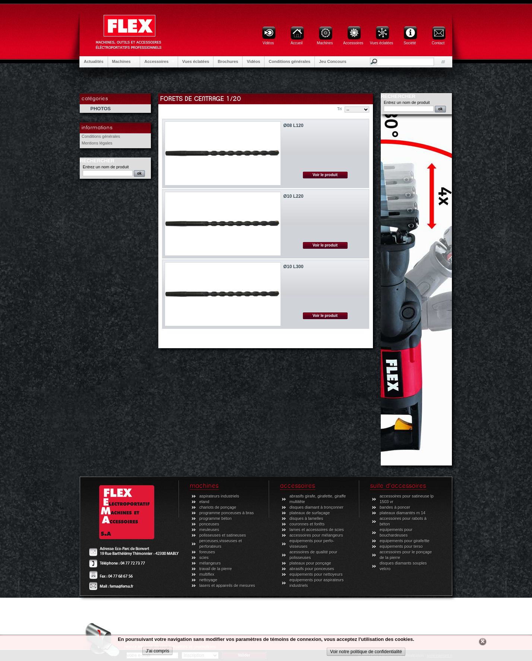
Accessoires (157, 61)
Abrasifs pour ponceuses (311, 568)
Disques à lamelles (306, 518)
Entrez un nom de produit (106, 167)
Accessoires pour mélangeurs (316, 535)
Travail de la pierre (215, 568)
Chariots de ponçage (217, 507)
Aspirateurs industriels (219, 496)
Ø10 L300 (294, 266)
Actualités (94, 61)
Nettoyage (208, 580)
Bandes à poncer (395, 507)
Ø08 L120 (294, 125)
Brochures (228, 61)
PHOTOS (101, 108)
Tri (339, 109)
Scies (204, 557)
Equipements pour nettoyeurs (315, 574)
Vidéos (253, 61)
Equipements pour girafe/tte (405, 540)
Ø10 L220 (294, 196)
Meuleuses (209, 529)
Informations (97, 127)
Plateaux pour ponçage (310, 563)
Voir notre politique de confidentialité (366, 651)
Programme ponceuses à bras (226, 513)
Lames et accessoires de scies (316, 529)
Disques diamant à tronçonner (316, 507)
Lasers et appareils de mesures (227, 585)
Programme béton (215, 518)
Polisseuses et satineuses (222, 535)
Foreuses (207, 552)
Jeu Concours (332, 61)
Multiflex (206, 574)
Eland (204, 501)
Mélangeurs (210, 563)
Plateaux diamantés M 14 (402, 513)
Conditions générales (289, 61)
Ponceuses (209, 524)
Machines (122, 61)
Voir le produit (325, 175)
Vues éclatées (195, 61)
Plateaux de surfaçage (309, 513)
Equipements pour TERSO (401, 546)
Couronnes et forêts (306, 524)
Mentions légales (97, 143)
